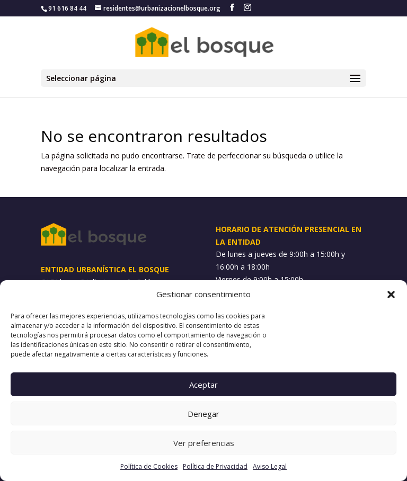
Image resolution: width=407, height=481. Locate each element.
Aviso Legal (270, 466)
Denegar (203, 413)
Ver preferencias (203, 443)
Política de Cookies (149, 466)
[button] (391, 294)
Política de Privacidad (215, 466)
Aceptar (203, 384)
